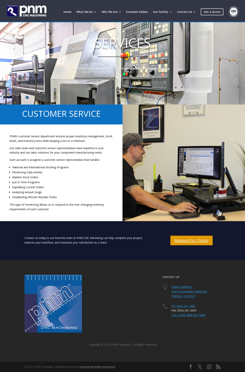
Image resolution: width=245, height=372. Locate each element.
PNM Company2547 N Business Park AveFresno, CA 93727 (189, 291)
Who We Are (110, 12)
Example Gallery (137, 12)
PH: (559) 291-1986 (183, 306)
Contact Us (184, 12)
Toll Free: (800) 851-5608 (188, 315)
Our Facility (160, 12)
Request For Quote (191, 240)
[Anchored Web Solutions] (97, 367)
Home (67, 12)
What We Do (84, 12)
